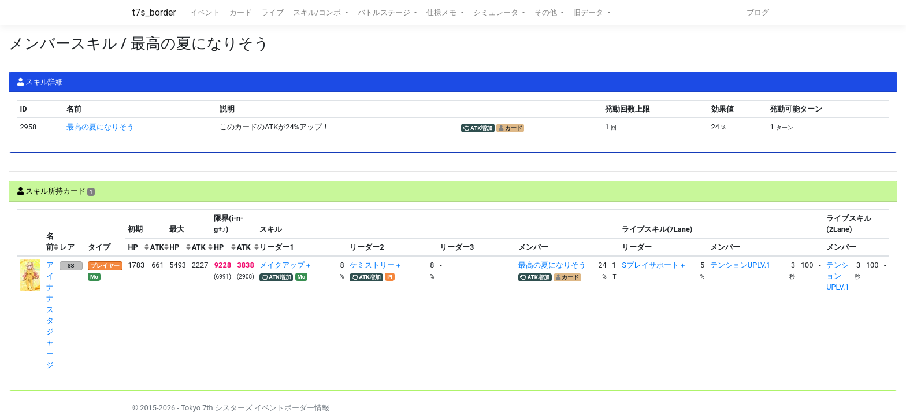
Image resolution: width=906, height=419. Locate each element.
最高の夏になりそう (100, 127)
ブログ (758, 12)
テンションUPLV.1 (740, 265)
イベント (205, 12)
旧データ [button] (589, 12)
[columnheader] (30, 233)
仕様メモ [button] (442, 12)
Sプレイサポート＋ (654, 265)
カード (240, 12)
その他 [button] (546, 12)
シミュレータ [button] (496, 12)
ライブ (272, 12)
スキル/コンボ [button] (318, 12)
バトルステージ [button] (385, 12)
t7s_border (154, 12)
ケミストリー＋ (376, 265)
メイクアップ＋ (285, 265)
